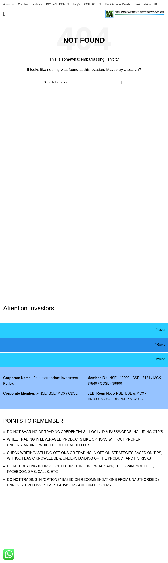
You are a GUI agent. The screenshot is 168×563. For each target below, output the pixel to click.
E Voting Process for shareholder (28, 542)
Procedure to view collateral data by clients (36, 534)
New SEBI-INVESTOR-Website (111, 534)
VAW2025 (11, 526)
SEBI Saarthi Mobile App (106, 526)
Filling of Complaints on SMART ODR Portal (37, 558)
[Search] (84, 82)
